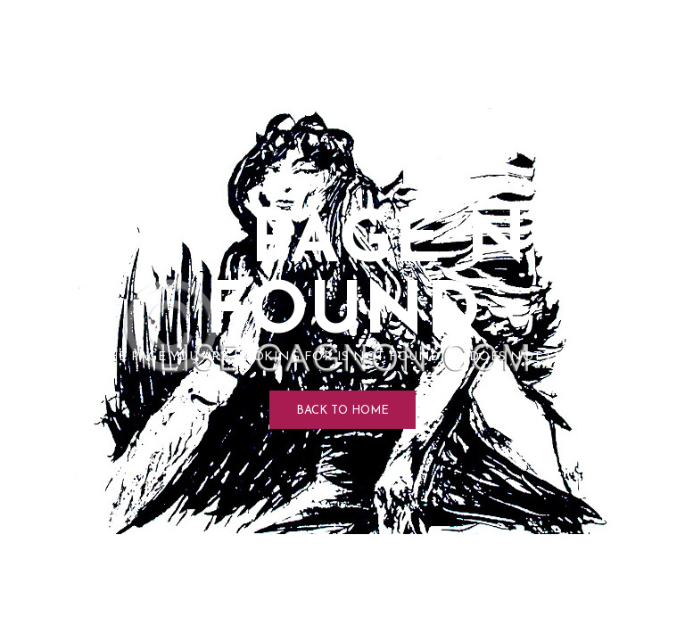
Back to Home (342, 410)
